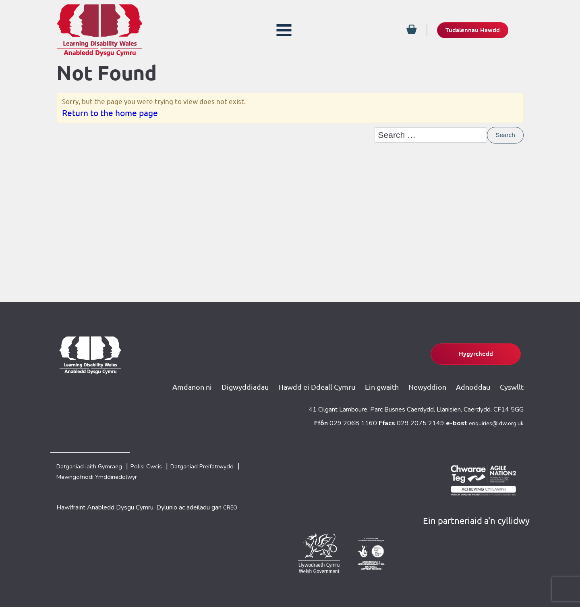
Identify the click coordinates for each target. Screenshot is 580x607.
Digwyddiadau (243, 379)
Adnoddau (473, 379)
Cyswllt (512, 379)
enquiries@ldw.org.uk (494, 416)
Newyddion (426, 379)
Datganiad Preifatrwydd (233, 461)
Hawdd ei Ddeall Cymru (315, 379)
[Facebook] (10, 50)
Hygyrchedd (460, 347)
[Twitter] (10, 66)
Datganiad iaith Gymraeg (96, 461)
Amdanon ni (189, 379)
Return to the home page (110, 116)
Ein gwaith (381, 379)
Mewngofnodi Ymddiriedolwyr (106, 474)
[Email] (10, 82)
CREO (231, 506)
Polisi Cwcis (165, 461)
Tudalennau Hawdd (463, 29)
